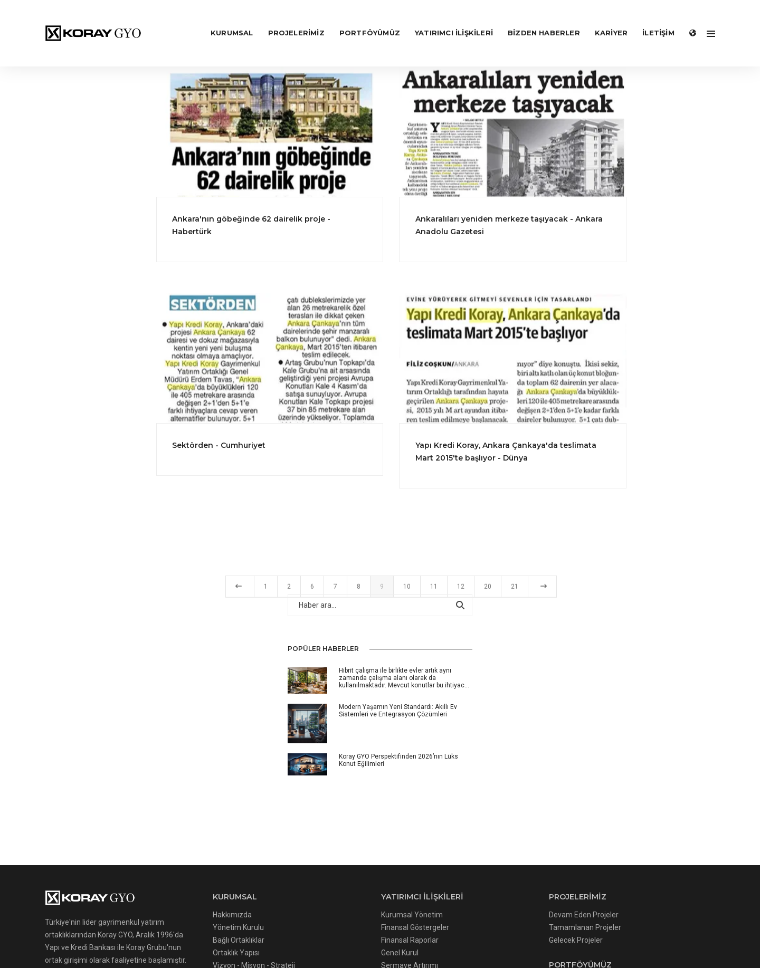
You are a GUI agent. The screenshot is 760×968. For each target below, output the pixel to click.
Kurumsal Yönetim (350, 711)
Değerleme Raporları (491, 793)
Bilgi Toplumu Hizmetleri (222, 774)
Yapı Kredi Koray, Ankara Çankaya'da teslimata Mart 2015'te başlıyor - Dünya (592, 449)
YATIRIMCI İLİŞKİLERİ (445, 19)
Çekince (332, 812)
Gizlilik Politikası (404, 925)
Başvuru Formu (207, 825)
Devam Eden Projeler (491, 711)
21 (601, 594)
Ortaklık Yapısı (205, 749)
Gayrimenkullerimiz (489, 780)
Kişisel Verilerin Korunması (225, 787)
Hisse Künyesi (342, 800)
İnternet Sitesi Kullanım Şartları (492, 925)
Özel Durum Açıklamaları (360, 774)
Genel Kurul (338, 749)
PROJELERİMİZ (288, 19)
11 (520, 594)
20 (574, 594)
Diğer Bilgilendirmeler (354, 825)
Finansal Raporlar (348, 736)
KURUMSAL (223, 19)
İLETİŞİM (650, 19)
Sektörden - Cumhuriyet (311, 443)
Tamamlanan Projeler (493, 724)
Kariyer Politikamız (213, 812)
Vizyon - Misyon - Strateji (223, 762)
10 (493, 594)
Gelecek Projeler (483, 736)
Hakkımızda (201, 711)
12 (547, 594)
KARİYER (602, 19)
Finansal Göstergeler (353, 724)
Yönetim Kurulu (207, 724)
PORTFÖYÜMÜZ (361, 19)
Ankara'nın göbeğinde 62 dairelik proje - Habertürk (343, 225)
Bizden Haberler (535, 19)
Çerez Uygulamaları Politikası (319, 925)
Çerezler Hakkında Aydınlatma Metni (199, 925)
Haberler (196, 800)
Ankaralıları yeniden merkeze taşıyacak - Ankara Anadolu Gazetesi (595, 225)
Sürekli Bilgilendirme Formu (364, 787)
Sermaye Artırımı (347, 762)
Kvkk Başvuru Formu (588, 925)
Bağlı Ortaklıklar (208, 736)
